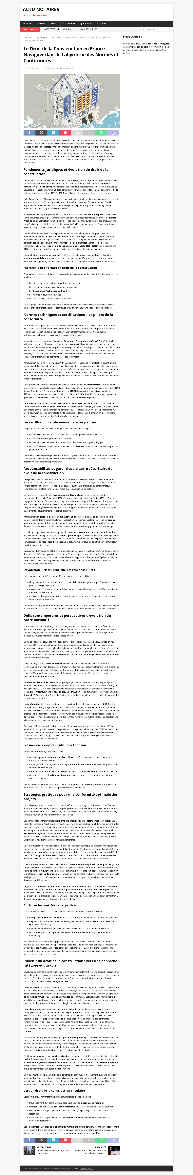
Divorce (41, 23)
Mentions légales (86, 1168)
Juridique (86, 23)
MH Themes (73, 1168)
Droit (54, 23)
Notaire (101, 23)
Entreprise (69, 23)
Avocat (27, 23)
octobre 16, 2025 (34, 68)
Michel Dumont (52, 68)
